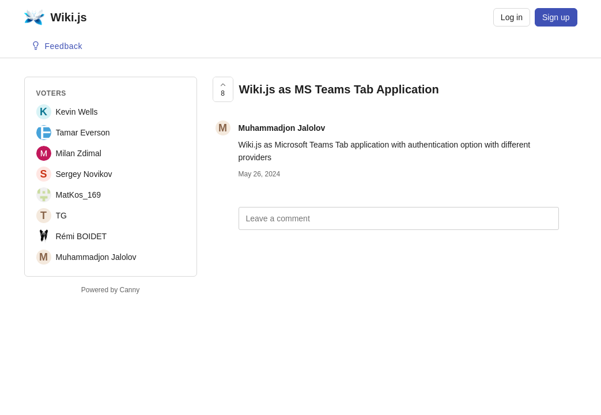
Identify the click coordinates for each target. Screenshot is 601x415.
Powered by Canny (110, 290)
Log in (512, 17)
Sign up (555, 17)
